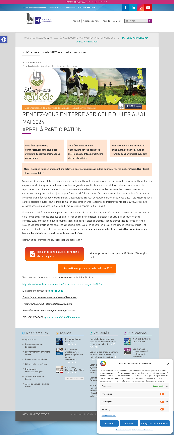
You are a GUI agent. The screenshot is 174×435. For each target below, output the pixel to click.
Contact (116, 20)
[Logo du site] (38, 18)
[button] (3, 39)
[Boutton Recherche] (150, 21)
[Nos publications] (127, 341)
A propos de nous (91, 20)
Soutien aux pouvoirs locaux (34, 377)
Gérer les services (109, 415)
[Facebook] (125, 7)
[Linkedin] (133, 7)
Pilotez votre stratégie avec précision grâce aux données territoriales (74, 354)
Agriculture (30, 339)
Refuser (129, 423)
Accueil (76, 20)
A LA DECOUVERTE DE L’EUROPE (142, 340)
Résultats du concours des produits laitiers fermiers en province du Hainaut (103, 341)
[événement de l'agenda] (59, 341)
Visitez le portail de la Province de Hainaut (87, 414)
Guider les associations (36, 359)
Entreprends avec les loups (73, 340)
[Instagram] (140, 7)
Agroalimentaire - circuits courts (37, 385)
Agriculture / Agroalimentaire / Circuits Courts (91, 37)
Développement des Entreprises (34, 345)
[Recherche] (136, 21)
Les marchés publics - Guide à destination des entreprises (140, 352)
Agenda (106, 20)
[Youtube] (148, 7)
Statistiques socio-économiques (34, 370)
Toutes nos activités (74, 378)
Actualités (36, 66)
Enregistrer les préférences (154, 423)
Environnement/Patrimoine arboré (37, 353)
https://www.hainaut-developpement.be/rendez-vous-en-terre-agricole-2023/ (62, 284)
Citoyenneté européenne (36, 364)
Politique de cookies (123, 430)
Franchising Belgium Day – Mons (74, 368)
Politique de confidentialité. (142, 430)
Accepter (109, 423)
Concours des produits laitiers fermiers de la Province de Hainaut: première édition (104, 354)
